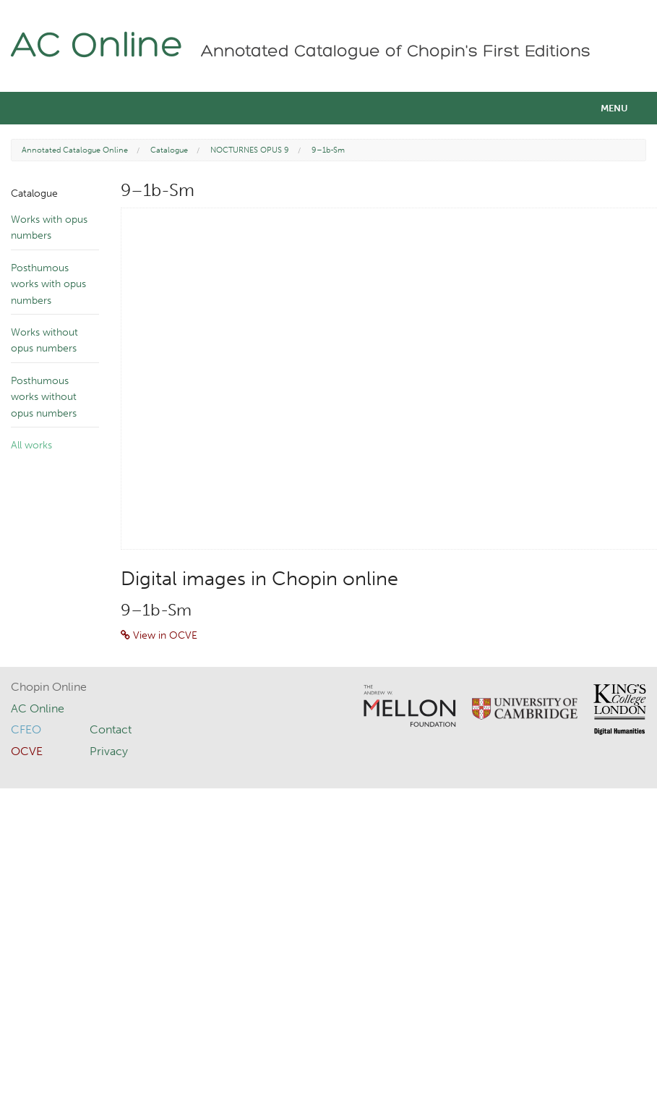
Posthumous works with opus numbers (48, 284)
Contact (111, 729)
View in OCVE (159, 635)
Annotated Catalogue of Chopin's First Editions (396, 52)
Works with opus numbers (49, 227)
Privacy (109, 751)
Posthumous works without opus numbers (44, 397)
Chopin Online (49, 687)
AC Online (97, 47)
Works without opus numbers (44, 340)
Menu (614, 108)
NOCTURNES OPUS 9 (249, 150)
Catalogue (169, 150)
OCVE (27, 751)
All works (31, 445)
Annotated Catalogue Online (75, 150)
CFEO (26, 729)
